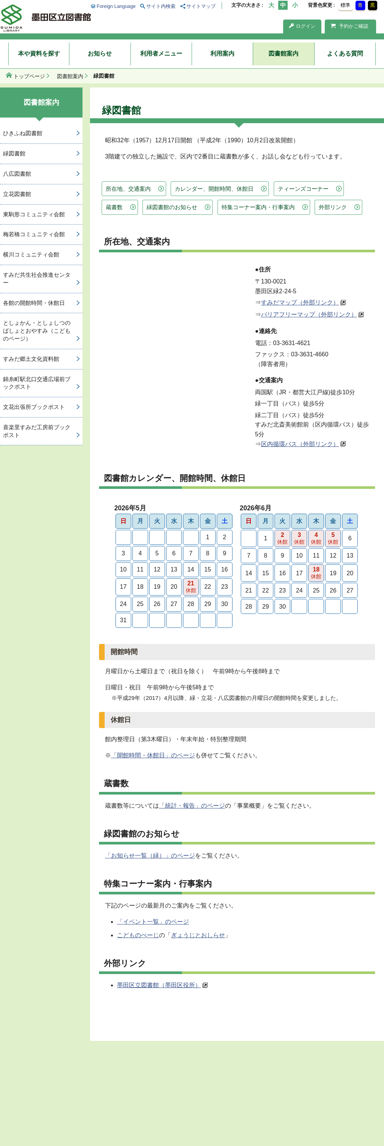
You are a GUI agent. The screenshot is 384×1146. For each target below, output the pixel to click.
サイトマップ (201, 6)
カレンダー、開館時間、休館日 (214, 188)
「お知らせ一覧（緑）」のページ (150, 855)
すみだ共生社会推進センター (36, 278)
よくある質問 (345, 53)
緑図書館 (14, 153)
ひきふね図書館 (22, 133)
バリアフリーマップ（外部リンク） (309, 314)
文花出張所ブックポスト (34, 407)
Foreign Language (116, 6)
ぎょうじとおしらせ (198, 935)
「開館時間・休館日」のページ (153, 755)
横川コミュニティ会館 (31, 254)
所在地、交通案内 (128, 188)
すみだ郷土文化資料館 (31, 359)
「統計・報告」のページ (192, 805)
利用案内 (222, 53)
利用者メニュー (161, 53)
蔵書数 (114, 207)
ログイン (302, 26)
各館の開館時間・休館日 (34, 303)
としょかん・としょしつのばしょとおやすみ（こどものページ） (36, 331)
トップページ (29, 76)
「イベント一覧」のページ (153, 921)
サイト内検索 (161, 6)
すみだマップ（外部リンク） (300, 302)
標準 (345, 5)
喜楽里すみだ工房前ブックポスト (36, 431)
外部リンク (333, 207)
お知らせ (100, 53)
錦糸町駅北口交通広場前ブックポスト (36, 383)
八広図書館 (17, 173)
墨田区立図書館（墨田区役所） (159, 985)
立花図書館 (17, 194)
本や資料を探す (39, 53)
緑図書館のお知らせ (172, 207)
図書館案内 (283, 53)
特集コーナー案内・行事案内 (258, 207)
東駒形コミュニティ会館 (34, 214)
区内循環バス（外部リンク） (300, 444)
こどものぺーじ (138, 935)
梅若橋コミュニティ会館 (34, 234)
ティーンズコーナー (303, 188)
